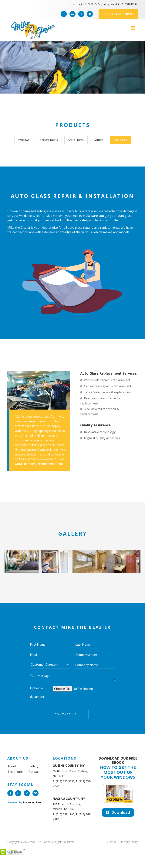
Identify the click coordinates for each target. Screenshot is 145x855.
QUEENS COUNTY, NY (69, 766)
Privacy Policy (129, 841)
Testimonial (15, 772)
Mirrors (98, 140)
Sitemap (111, 841)
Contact (34, 772)
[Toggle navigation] (133, 27)
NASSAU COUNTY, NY (69, 799)
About (11, 766)
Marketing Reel (31, 802)
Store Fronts (76, 140)
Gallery (33, 766)
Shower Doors (49, 140)
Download (118, 812)
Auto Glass (120, 140)
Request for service (118, 14)
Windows (23, 140)
